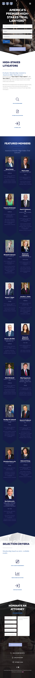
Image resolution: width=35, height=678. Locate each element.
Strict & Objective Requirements (17, 563)
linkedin (18, 667)
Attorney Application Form (17, 113)
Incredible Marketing (19, 671)
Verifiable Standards (17, 587)
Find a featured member (17, 101)
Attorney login (17, 125)
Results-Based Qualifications (17, 575)
